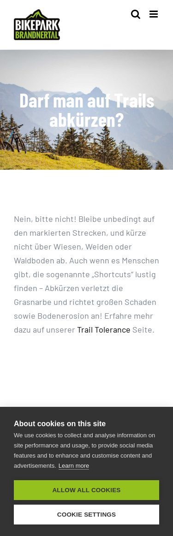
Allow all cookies (86, 490)
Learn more (74, 465)
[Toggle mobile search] (135, 14)
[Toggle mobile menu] (154, 14)
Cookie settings (86, 514)
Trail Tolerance (104, 329)
